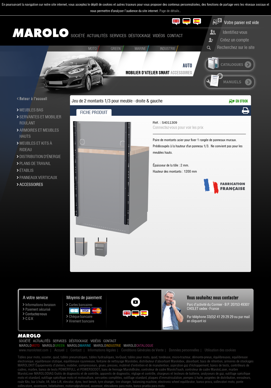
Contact (175, 35)
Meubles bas (31, 110)
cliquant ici (198, 320)
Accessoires (181, 72)
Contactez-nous (36, 314)
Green (116, 48)
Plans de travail (35, 163)
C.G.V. (29, 318)
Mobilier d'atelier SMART (147, 72)
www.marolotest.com (33, 350)
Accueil (59, 350)
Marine (140, 48)
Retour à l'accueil (33, 98)
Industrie (167, 48)
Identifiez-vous (235, 32)
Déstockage (139, 35)
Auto (187, 65)
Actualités (97, 35)
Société (78, 35)
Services (118, 35)
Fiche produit (94, 112)
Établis (26, 170)
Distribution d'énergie (40, 156)
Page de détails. (169, 10)
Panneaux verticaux (38, 177)
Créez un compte (234, 40)
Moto (92, 48)
